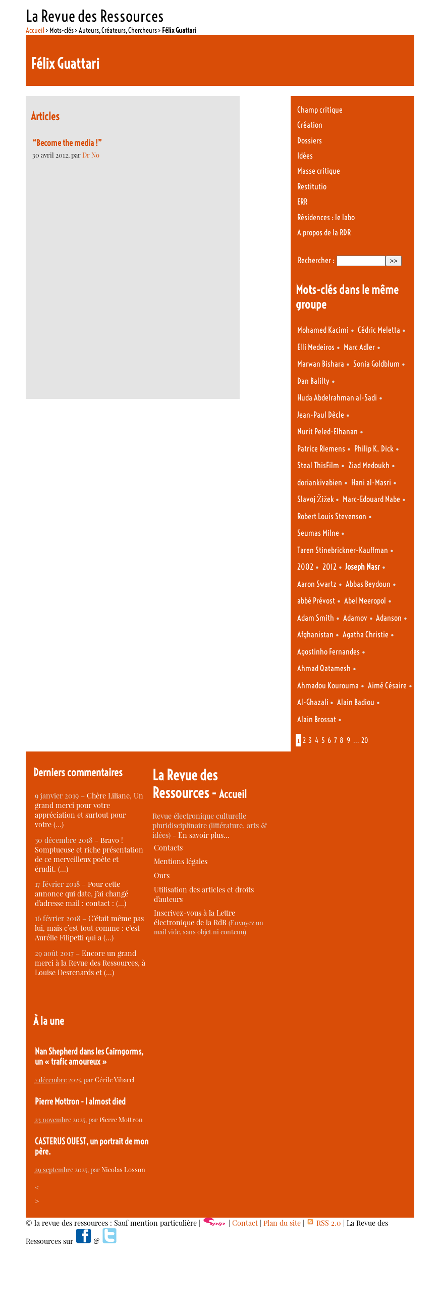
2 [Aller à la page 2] (304, 740)
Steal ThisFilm (318, 465)
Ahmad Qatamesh (324, 668)
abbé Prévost (316, 601)
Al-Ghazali (313, 702)
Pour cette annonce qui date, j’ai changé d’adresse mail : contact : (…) (81, 893)
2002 (305, 567)
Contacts (168, 847)
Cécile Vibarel (115, 1079)
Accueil (35, 30)
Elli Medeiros (316, 347)
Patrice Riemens (321, 449)
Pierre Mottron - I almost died (80, 1101)
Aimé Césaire (387, 685)
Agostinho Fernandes (328, 652)
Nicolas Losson (123, 1169)
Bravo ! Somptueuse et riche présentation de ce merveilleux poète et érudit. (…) (89, 854)
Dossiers (309, 140)
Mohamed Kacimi (323, 330)
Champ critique (320, 110)
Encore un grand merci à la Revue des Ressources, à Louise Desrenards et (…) (90, 962)
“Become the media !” (67, 143)
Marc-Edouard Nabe (371, 499)
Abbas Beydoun (368, 584)
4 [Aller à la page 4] (316, 740)
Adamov (355, 618)
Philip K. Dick (374, 449)
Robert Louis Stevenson (331, 516)
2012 (329, 567)
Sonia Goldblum (376, 364)
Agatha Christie (366, 634)
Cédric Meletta (379, 330)
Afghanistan (315, 634)
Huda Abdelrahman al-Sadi (337, 398)
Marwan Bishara (320, 364)
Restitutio (311, 186)
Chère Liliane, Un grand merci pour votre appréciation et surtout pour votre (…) (89, 810)
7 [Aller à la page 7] (335, 740)
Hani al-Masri (371, 482)
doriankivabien (319, 482)
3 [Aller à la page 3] (310, 740)
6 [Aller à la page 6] (329, 740)
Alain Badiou (355, 702)
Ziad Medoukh (369, 465)
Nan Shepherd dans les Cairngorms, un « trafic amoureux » (89, 1056)
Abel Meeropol (365, 601)
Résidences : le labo (326, 217)
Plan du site (282, 1223)
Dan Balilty (313, 381)
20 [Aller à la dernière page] (364, 740)
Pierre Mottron (121, 1119)
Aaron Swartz (317, 584)
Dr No (90, 154)
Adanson (389, 618)
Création (309, 125)
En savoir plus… (204, 835)
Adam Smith (315, 618)
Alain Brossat (316, 719)
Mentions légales (180, 861)
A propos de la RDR (324, 232)
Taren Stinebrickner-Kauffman (342, 550)
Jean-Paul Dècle (320, 415)
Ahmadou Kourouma (328, 685)
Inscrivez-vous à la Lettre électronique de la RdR (194, 917)
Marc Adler (359, 347)
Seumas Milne (318, 533)
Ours (162, 875)
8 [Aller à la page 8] (342, 740)
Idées (305, 156)
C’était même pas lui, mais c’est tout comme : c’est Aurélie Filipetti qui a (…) (89, 928)
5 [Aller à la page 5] (323, 740)
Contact (245, 1223)
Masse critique (318, 171)
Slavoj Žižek (316, 499)
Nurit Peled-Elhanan (327, 431)
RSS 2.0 (323, 1223)
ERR (302, 202)
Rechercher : (316, 260)
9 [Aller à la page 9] (348, 740)
